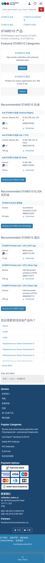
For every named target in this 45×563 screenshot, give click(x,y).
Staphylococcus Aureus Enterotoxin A (18, 355)
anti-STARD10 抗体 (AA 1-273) (15, 135)
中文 (17, 530)
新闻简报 (6, 403)
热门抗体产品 (7, 413)
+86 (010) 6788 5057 (14, 514)
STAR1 (5, 332)
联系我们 (6, 394)
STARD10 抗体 (22, 53)
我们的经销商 (7, 456)
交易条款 (19, 540)
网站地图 (6, 418)
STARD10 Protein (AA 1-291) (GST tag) (19, 246)
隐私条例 (24, 538)
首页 (5, 379)
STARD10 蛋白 (22, 76)
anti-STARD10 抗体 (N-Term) (14, 157)
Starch (5, 326)
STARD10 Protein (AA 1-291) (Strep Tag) (19, 265)
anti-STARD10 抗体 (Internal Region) (18, 113)
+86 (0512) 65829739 (14, 511)
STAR (5, 338)
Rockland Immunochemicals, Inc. (15, 522)
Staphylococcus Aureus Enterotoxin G (18, 343)
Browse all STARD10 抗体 (13, 180)
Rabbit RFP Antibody (10, 442)
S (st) (11, 379)
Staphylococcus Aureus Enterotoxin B (18, 349)
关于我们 (4, 538)
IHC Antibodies (8, 446)
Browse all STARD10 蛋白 (13, 309)
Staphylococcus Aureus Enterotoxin (18, 361)
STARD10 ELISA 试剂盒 (12, 203)
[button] (6, 365)
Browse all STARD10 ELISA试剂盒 (17, 226)
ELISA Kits (6, 451)
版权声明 (14, 538)
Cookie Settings (6, 540)
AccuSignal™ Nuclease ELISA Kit (15, 437)
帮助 (4, 398)
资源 (4, 408)
